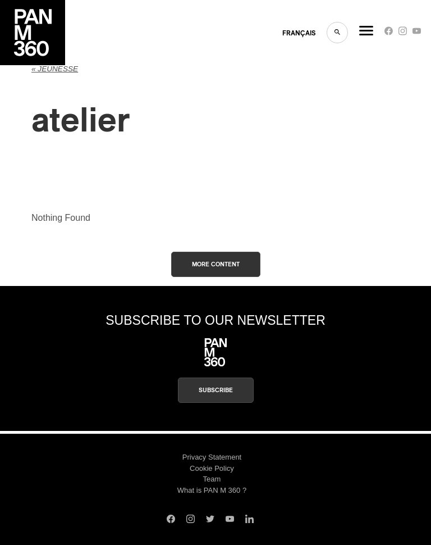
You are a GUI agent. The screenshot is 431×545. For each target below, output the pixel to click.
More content (216, 264)
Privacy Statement (212, 457)
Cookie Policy (212, 468)
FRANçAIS (298, 33)
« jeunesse (54, 69)
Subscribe (216, 390)
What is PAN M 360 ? (211, 490)
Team (212, 479)
